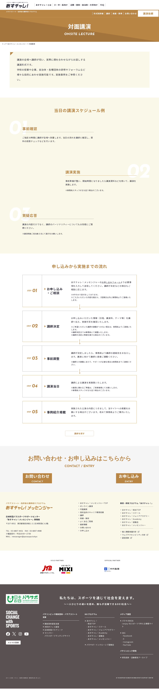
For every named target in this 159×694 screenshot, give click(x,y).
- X (123, 644)
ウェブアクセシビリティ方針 (134, 540)
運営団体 (125, 543)
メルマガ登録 (13, 648)
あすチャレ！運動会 (130, 527)
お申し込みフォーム (112, 282)
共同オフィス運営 (52, 632)
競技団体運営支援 (52, 629)
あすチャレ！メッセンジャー (134, 530)
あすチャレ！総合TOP (131, 515)
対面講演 (83, 514)
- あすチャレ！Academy (97, 638)
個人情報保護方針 (129, 537)
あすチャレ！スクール (131, 518)
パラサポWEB (128, 626)
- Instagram (127, 647)
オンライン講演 (86, 511)
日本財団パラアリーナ (54, 635)
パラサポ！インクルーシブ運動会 (100, 650)
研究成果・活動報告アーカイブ (134, 663)
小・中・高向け (61, 5)
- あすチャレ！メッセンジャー (99, 644)
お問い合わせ (131, 13)
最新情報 (83, 529)
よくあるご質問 (86, 526)
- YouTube (126, 650)
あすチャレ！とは (43, 5)
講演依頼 (148, 13)
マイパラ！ (49, 638)
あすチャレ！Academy (131, 524)
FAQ (102, 5)
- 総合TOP (91, 629)
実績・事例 (117, 13)
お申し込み (84, 536)
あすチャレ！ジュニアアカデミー (135, 521)
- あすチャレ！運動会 (95, 641)
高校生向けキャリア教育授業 (92, 517)
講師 (108, 13)
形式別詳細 (99, 13)
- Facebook (127, 641)
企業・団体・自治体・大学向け (84, 5)
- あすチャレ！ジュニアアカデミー (101, 635)
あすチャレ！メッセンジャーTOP (94, 508)
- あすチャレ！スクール (96, 632)
